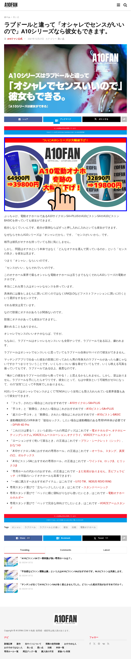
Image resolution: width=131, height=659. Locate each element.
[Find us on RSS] (108, 644)
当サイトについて (33, 644)
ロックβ (109, 461)
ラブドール (30, 527)
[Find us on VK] (103, 644)
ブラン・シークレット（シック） (101, 440)
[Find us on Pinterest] (99, 644)
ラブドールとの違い (50, 527)
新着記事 (8, 644)
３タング (110, 451)
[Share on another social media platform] (124, 119)
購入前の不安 (47, 651)
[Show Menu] (118, 5)
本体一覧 (60, 647)
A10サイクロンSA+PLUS (85, 403)
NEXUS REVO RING (100, 481)
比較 (74, 527)
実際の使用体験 (53, 644)
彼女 (66, 527)
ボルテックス (26, 455)
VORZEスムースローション (49, 435)
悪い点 (40, 647)
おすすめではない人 (13, 647)
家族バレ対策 (64, 651)
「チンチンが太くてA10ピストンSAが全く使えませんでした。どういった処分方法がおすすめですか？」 (71, 584)
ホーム (7, 17)
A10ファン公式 (14, 39)
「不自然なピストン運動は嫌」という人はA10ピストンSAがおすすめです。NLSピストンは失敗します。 (71, 571)
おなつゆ (15, 445)
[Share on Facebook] (23, 119)
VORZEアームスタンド (97, 435)
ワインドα (95, 461)
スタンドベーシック (96, 487)
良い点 (16, 17)
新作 (19, 644)
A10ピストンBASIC (109, 414)
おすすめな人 (70, 644)
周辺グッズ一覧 (30, 651)
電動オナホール (88, 527)
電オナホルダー (101, 430)
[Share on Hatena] (62, 119)
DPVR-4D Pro (21, 424)
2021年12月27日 (36, 39)
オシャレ (16, 527)
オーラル (97, 451)
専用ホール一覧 (11, 651)
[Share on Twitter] (101, 119)
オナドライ (74, 435)
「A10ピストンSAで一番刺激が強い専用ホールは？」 (46, 558)
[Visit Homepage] (11, 5)
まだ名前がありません (91, 471)
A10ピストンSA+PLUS (100, 408)
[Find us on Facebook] (90, 644)
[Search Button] (125, 5)
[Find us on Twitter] (94, 644)
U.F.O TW (80, 481)
